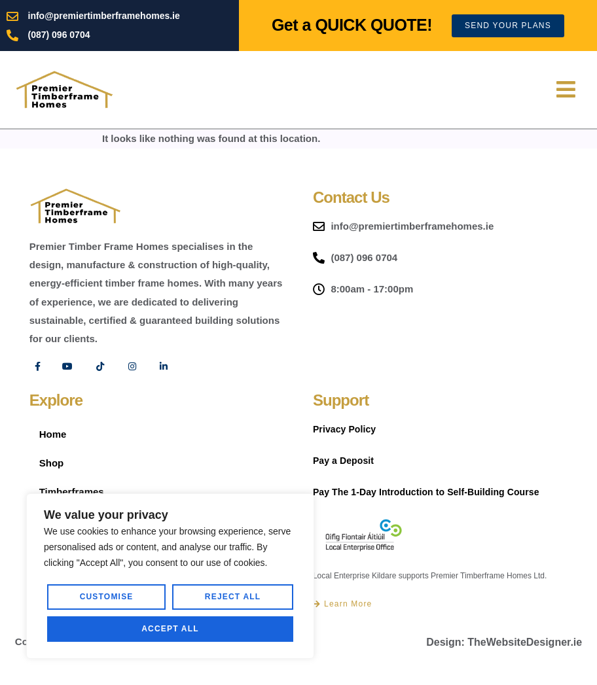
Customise (107, 596)
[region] (170, 576)
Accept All (170, 628)
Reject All (233, 596)
